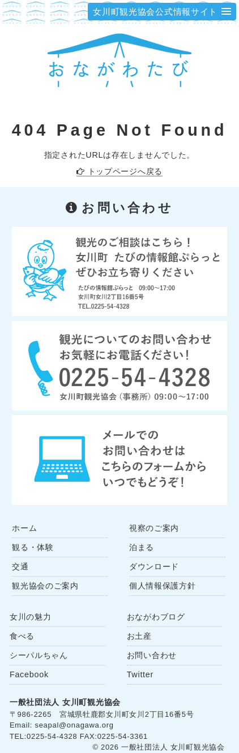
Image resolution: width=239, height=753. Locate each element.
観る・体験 (33, 547)
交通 (20, 566)
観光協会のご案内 (45, 585)
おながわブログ (156, 616)
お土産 (139, 636)
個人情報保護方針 (162, 585)
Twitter (140, 674)
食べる (22, 636)
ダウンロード (154, 566)
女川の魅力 (31, 616)
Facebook (29, 674)
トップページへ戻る (125, 171)
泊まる (141, 547)
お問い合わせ (152, 655)
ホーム (24, 528)
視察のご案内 (154, 528)
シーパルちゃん (39, 655)
